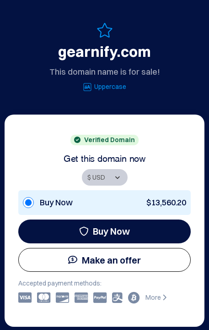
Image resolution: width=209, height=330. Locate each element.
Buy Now (104, 231)
